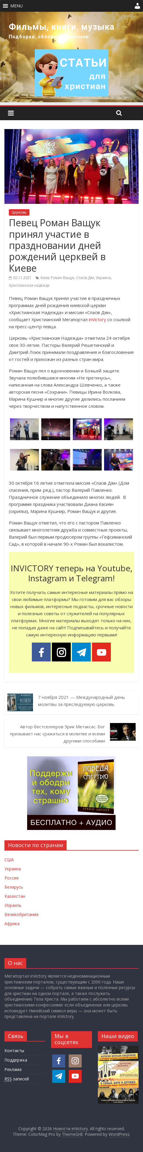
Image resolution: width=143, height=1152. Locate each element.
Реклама (13, 1069)
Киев (45, 277)
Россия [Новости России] (11, 878)
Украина (103, 277)
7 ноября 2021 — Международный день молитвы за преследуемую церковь (81, 700)
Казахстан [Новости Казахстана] (14, 896)
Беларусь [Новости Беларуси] (13, 887)
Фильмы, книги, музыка (62, 27)
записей (16, 1079)
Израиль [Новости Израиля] (13, 905)
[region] (71, 57)
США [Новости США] (9, 859)
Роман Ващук (62, 277)
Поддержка (15, 1060)
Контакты (14, 1050)
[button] (16, 6)
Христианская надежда (29, 285)
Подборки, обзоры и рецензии (49, 36)
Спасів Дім (85, 277)
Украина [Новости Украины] (12, 869)
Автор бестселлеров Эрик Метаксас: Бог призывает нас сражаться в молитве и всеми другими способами (57, 734)
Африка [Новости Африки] (11, 923)
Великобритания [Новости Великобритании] (21, 914)
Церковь (19, 212)
